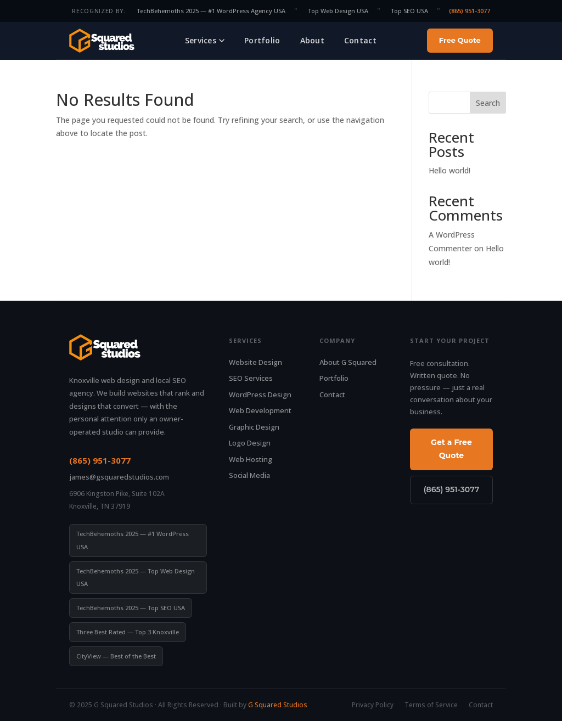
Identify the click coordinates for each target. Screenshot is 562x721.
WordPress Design (260, 394)
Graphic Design (254, 427)
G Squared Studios (277, 704)
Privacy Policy (373, 704)
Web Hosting (250, 459)
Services (204, 40)
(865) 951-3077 (469, 11)
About (312, 40)
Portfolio (262, 40)
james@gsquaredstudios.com (119, 477)
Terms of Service (431, 704)
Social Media (249, 475)
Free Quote (460, 40)
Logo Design (250, 443)
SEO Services (251, 378)
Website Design (255, 362)
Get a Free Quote (451, 448)
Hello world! (449, 170)
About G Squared (347, 362)
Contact (360, 40)
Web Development (260, 410)
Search (488, 103)
